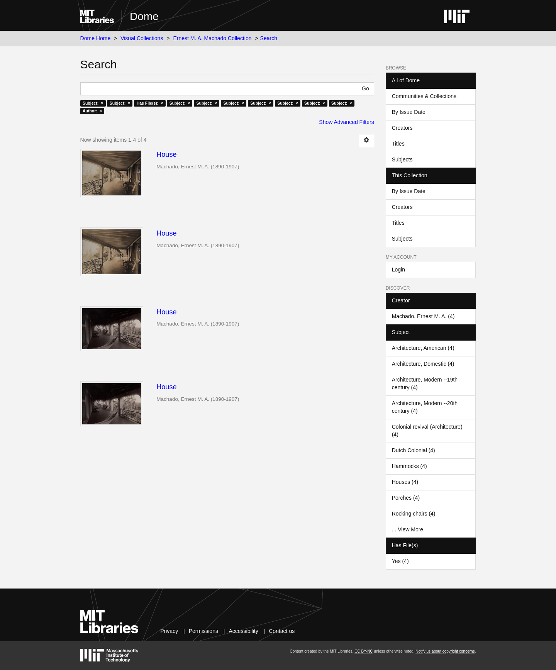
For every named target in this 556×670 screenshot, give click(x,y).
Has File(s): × (150, 103)
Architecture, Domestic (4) (423, 364)
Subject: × (93, 103)
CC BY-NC (363, 651)
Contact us (282, 631)
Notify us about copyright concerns (445, 651)
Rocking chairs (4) (414, 514)
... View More (407, 529)
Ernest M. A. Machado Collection (212, 38)
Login (398, 269)
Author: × (92, 111)
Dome (144, 16)
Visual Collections (141, 38)
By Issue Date (408, 112)
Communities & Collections (424, 96)
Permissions (203, 631)
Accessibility (243, 631)
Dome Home (95, 38)
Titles (398, 144)
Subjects (402, 159)
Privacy (169, 631)
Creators (402, 128)
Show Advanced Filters (346, 122)
